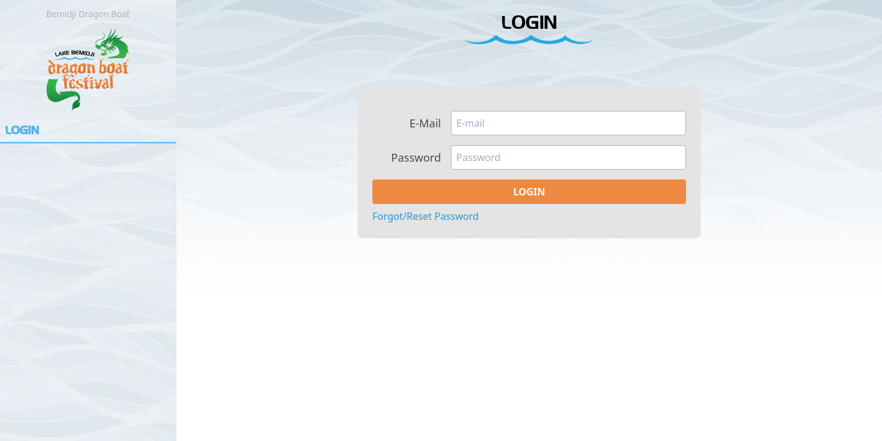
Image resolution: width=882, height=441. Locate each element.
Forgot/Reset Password (425, 216)
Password (416, 158)
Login (22, 131)
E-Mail (425, 123)
